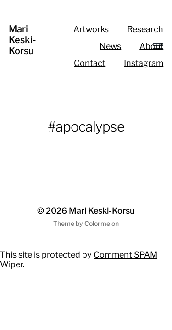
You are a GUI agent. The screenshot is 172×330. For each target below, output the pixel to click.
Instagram (143, 63)
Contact (89, 63)
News (110, 46)
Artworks (91, 29)
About (151, 46)
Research (145, 29)
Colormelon (101, 223)
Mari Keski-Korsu (22, 39)
